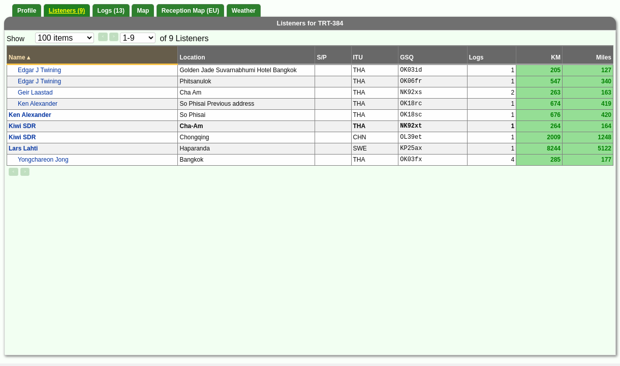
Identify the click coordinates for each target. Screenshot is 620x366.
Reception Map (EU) (190, 10)
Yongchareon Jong (43, 159)
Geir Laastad (35, 92)
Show (15, 39)
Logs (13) (111, 10)
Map (143, 10)
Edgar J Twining (39, 70)
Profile (26, 10)
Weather (244, 10)
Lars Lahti (23, 148)
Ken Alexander (37, 103)
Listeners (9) (67, 10)
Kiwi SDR (22, 126)
